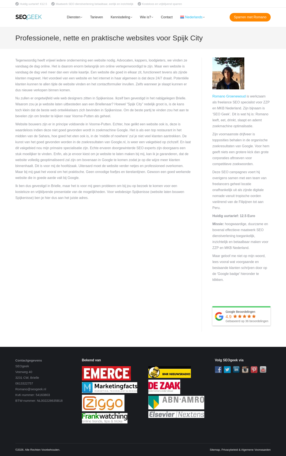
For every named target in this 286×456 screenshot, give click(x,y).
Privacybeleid (230, 449)
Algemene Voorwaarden (256, 449)
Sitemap (215, 449)
